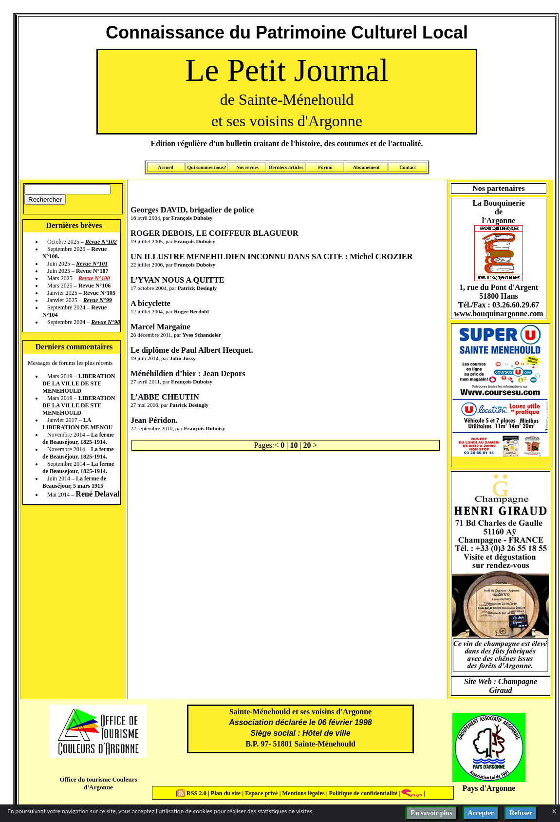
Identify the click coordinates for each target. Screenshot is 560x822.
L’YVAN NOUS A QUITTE (177, 280)
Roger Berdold (191, 311)
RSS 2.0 (192, 793)
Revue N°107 (92, 271)
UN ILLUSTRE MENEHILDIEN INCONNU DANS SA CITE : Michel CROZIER (272, 256)
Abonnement (366, 167)
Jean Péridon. (154, 420)
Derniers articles (286, 167)
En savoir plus (431, 813)
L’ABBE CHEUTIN (165, 396)
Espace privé (260, 793)
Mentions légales (303, 793)
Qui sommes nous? (206, 167)
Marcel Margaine (160, 326)
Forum (325, 167)
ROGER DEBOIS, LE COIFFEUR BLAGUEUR (215, 233)
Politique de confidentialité (362, 793)
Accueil (165, 167)
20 (307, 445)
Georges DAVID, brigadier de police (192, 209)
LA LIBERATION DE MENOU (77, 424)
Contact (407, 167)
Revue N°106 (94, 285)
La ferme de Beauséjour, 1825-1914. (78, 438)
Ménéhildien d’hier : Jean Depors (188, 373)
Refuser (520, 813)
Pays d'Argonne (489, 788)
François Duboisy (192, 218)
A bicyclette (150, 303)
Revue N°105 (99, 292)
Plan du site (227, 793)
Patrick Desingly (197, 288)
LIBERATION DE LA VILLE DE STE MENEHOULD (78, 383)
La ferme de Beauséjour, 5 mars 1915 (74, 482)
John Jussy (182, 358)
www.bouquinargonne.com (498, 313)
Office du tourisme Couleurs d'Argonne (98, 783)
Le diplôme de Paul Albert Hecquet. (192, 350)
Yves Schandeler (202, 335)
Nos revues (247, 167)
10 (294, 445)
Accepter (481, 813)
